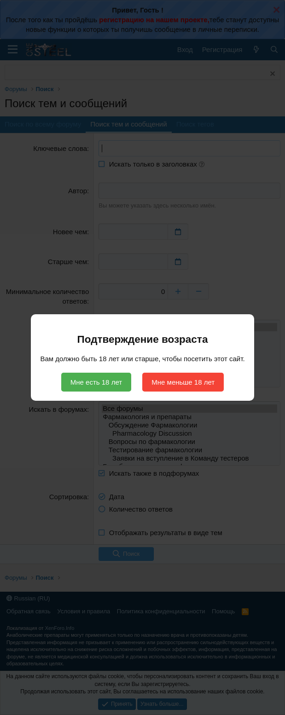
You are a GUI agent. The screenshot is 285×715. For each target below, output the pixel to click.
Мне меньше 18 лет (183, 382)
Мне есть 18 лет (96, 382)
